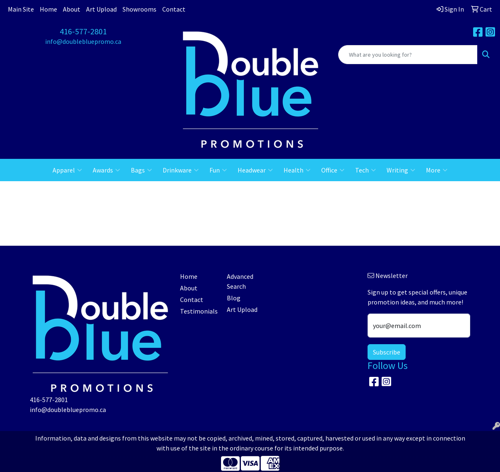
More (436, 170)
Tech (365, 170)
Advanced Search (240, 281)
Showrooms (139, 9)
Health (297, 170)
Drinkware (181, 170)
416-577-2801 (83, 31)
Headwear (255, 170)
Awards (106, 170)
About (71, 9)
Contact (173, 9)
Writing (401, 170)
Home (48, 9)
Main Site (21, 9)
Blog (233, 298)
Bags (141, 170)
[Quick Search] (408, 54)
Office (332, 170)
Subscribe (386, 352)
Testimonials (198, 311)
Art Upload (101, 9)
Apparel (67, 170)
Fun (218, 170)
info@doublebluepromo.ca (83, 41)
